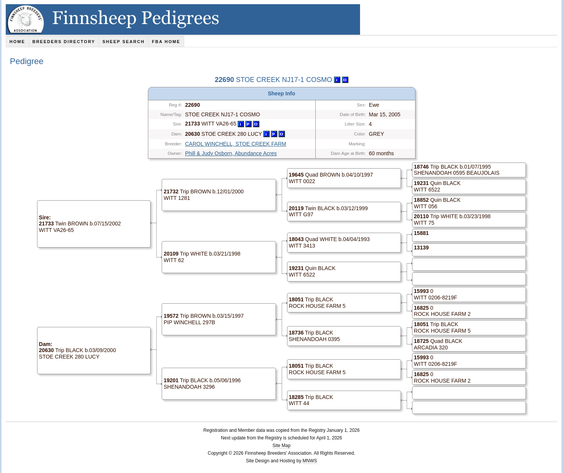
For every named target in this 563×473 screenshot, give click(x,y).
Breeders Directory (63, 41)
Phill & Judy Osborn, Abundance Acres (231, 153)
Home (17, 41)
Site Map (281, 445)
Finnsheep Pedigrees (183, 19)
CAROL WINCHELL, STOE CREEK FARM (235, 144)
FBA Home (166, 41)
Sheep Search (123, 41)
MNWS (310, 460)
